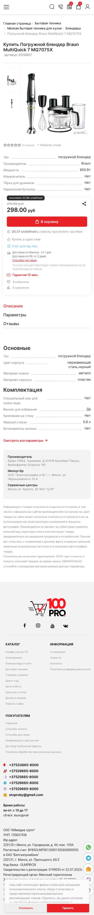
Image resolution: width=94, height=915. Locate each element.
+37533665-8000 (21, 765)
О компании (57, 652)
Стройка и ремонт (17, 675)
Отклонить (26, 908)
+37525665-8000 (20, 777)
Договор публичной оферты (23, 746)
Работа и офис (15, 703)
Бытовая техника (17, 669)
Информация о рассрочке (22, 740)
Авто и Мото (13, 686)
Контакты (56, 663)
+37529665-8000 (20, 771)
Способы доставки (24, 260)
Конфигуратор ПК (17, 652)
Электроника (14, 657)
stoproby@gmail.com (26, 795)
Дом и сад (12, 680)
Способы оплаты (16, 729)
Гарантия (11, 723)
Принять (68, 908)
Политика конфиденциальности (70, 669)
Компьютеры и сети (18, 663)
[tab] (47, 306)
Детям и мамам (16, 698)
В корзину (47, 221)
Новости (55, 657)
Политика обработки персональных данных (33, 752)
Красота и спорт (16, 692)
